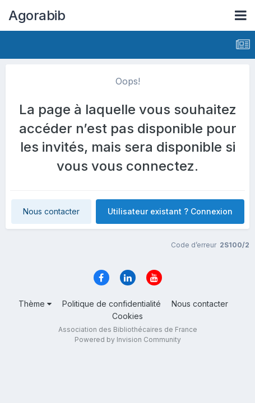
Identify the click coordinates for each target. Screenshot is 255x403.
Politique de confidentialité (111, 303)
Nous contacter (51, 211)
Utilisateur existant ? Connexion (170, 211)
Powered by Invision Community (128, 339)
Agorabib (36, 15)
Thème (35, 303)
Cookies (127, 316)
